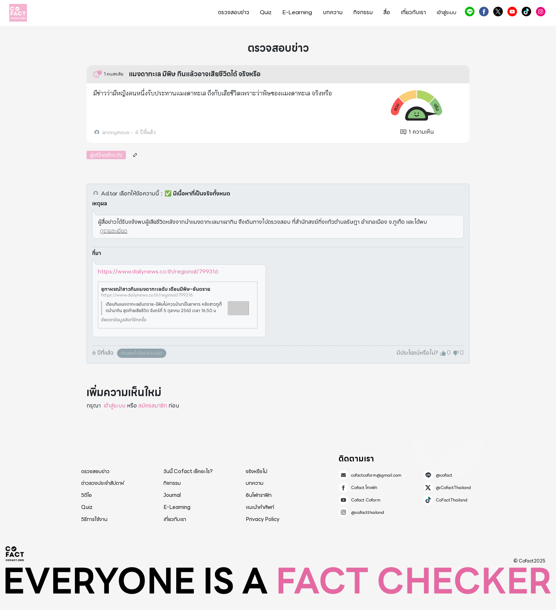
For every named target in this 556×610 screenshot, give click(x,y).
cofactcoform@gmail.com (376, 475)
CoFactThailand (526, 11)
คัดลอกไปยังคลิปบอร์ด (141, 353)
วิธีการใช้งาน (94, 519)
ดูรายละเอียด (113, 230)
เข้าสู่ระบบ (446, 13)
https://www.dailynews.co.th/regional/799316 (158, 271)
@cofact (469, 11)
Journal (172, 495)
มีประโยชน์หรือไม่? (417, 353)
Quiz (266, 12)
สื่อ (386, 12)
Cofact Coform (512, 11)
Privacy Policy (262, 519)
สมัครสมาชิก (152, 405)
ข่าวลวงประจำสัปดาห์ (102, 483)
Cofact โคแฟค (484, 11)
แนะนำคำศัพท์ (260, 507)
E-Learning (297, 12)
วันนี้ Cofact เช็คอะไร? (188, 471)
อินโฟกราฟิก (259, 495)
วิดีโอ (86, 495)
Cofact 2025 (15, 553)
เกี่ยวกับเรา (413, 12)
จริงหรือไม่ (256, 471)
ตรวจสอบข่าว (233, 12)
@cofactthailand (540, 11)
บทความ (333, 12)
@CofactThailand (498, 11)
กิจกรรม (363, 12)
